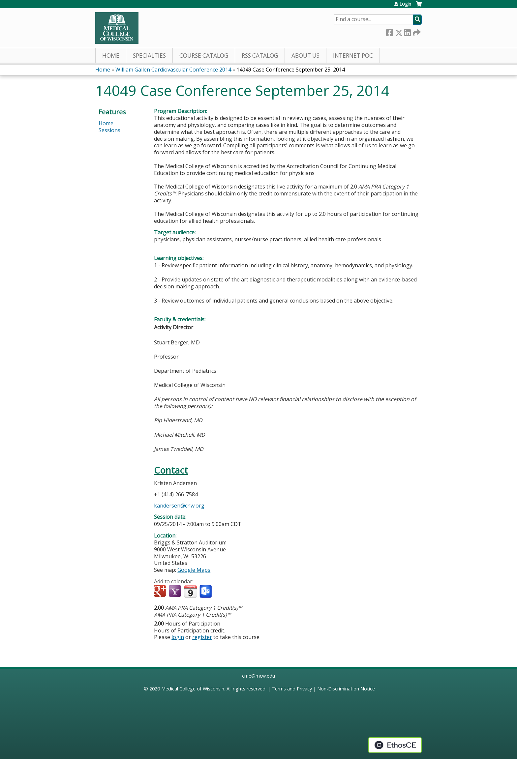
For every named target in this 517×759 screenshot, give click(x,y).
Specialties (149, 55)
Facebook (389, 31)
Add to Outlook (206, 591)
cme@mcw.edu (258, 676)
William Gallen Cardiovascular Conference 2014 (173, 69)
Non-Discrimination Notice (346, 689)
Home (110, 55)
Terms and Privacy (292, 689)
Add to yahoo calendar (175, 591)
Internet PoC (353, 55)
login (177, 637)
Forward (416, 31)
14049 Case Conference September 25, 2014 (290, 69)
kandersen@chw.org (179, 505)
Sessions (109, 130)
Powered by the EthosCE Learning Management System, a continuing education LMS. (395, 745)
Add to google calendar (160, 591)
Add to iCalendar (190, 591)
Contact (171, 470)
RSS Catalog (260, 55)
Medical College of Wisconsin (192, 689)
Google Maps (193, 569)
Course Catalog (203, 55)
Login (405, 4)
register (202, 637)
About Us (305, 55)
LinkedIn (407, 31)
